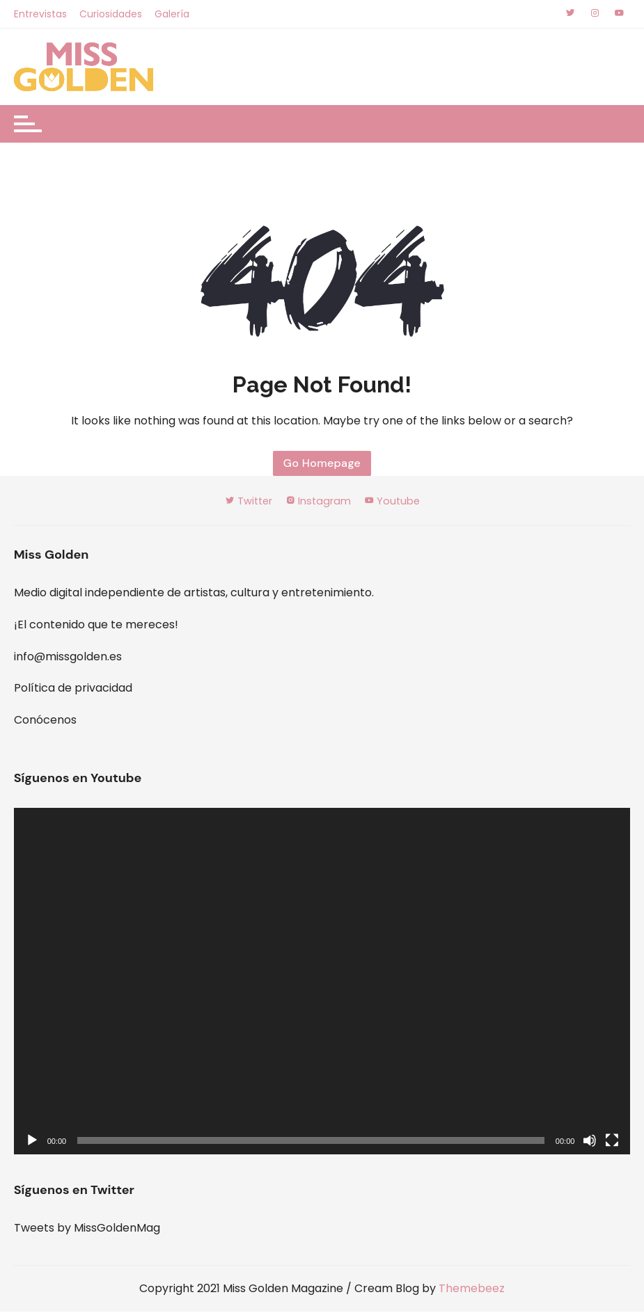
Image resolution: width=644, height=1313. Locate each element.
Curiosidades (111, 14)
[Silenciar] (590, 1142)
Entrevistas (40, 14)
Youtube (397, 502)
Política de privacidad (73, 689)
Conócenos (45, 721)
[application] (322, 982)
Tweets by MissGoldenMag (87, 1229)
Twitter (244, 502)
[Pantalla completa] (612, 1142)
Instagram (319, 502)
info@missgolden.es (68, 658)
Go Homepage (322, 463)
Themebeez (472, 1290)
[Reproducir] (32, 1142)
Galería (173, 14)
